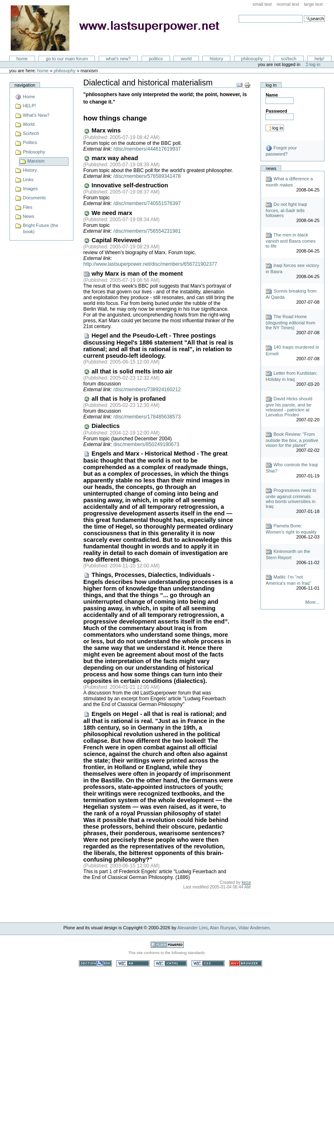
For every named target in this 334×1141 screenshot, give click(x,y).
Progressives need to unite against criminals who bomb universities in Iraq (290, 498)
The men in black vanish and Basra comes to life (290, 240)
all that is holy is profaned (124, 398)
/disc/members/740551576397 (147, 203)
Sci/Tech (288, 58)
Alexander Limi (193, 927)
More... (313, 602)
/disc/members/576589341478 (147, 176)
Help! (320, 58)
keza (246, 882)
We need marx (108, 213)
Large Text (313, 4)
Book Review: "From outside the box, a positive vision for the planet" (291, 440)
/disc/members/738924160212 (147, 389)
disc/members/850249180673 (147, 444)
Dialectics (101, 426)
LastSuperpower (120, 28)
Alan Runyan (223, 927)
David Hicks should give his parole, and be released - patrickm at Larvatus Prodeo (288, 406)
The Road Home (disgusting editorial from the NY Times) (290, 322)
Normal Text (288, 4)
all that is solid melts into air (128, 371)
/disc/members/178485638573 (147, 417)
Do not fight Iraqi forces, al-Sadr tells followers (286, 210)
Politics (156, 58)
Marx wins (102, 130)
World (186, 58)
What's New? (118, 58)
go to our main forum (67, 58)
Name (271, 94)
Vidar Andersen (253, 927)
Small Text (262, 4)
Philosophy (252, 58)
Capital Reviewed (112, 240)
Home (22, 58)
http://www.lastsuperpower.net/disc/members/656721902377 (150, 264)
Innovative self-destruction (125, 185)
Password (276, 111)
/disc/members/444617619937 (147, 149)
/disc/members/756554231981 (147, 231)
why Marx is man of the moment (133, 273)
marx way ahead (110, 158)
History (216, 58)
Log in (315, 64)
